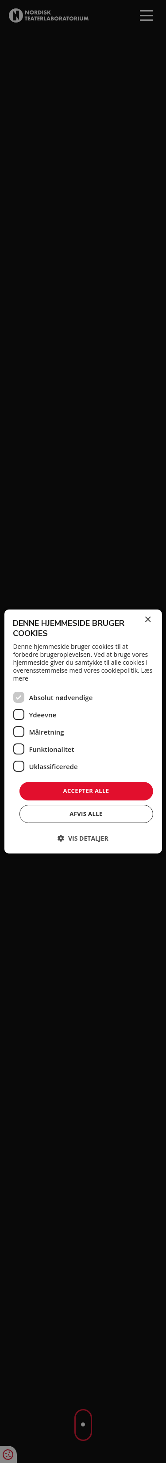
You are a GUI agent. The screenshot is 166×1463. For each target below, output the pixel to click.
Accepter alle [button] (86, 791)
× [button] (147, 620)
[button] (83, 838)
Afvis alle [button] (85, 814)
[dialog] (83, 731)
